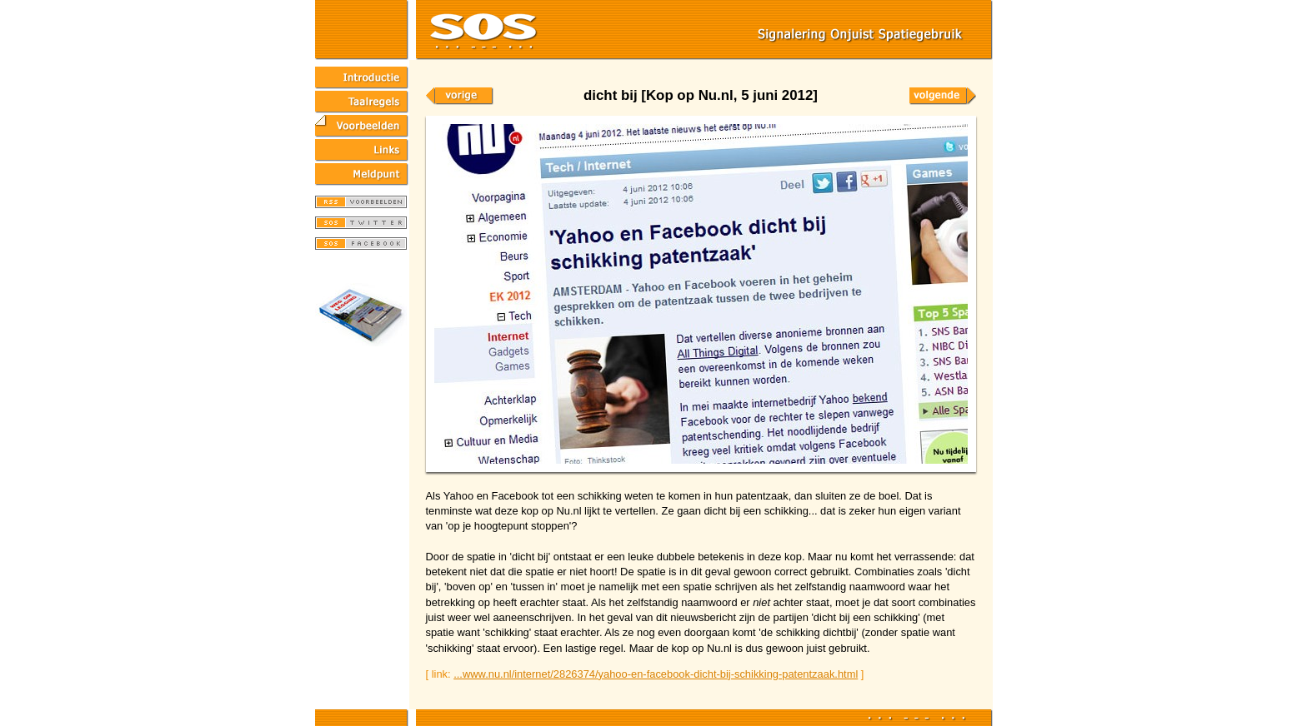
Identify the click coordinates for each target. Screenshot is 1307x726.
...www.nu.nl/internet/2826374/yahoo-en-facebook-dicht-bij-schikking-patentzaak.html (655, 674)
